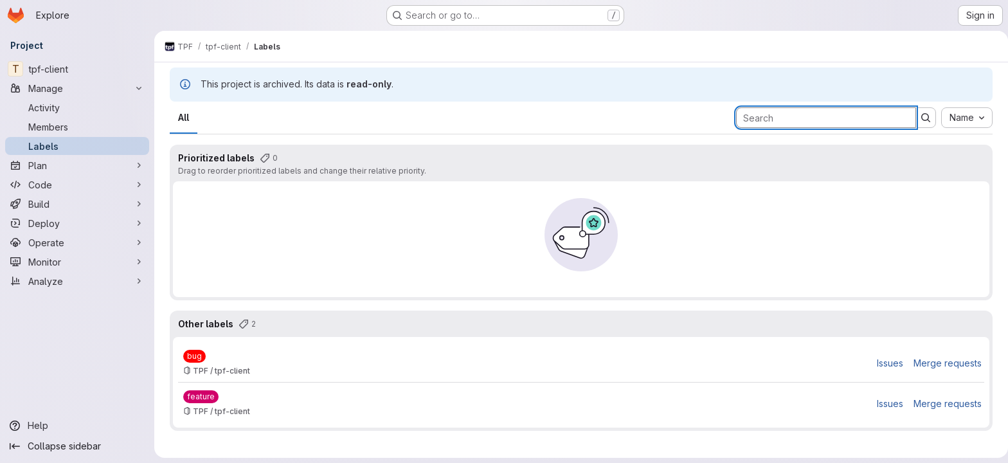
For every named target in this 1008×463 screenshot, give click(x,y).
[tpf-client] (77, 69)
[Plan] (77, 165)
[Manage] (77, 88)
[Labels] (77, 146)
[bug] (192, 356)
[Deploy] (77, 223)
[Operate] (77, 242)
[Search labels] (824, 117)
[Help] (77, 426)
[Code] (77, 185)
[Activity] (77, 107)
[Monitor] (77, 262)
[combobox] (964, 117)
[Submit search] (923, 117)
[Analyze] (77, 281)
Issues (887, 363)
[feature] (198, 396)
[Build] (77, 204)
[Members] (77, 127)
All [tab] (181, 117)
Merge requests (945, 363)
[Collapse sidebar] (77, 446)
